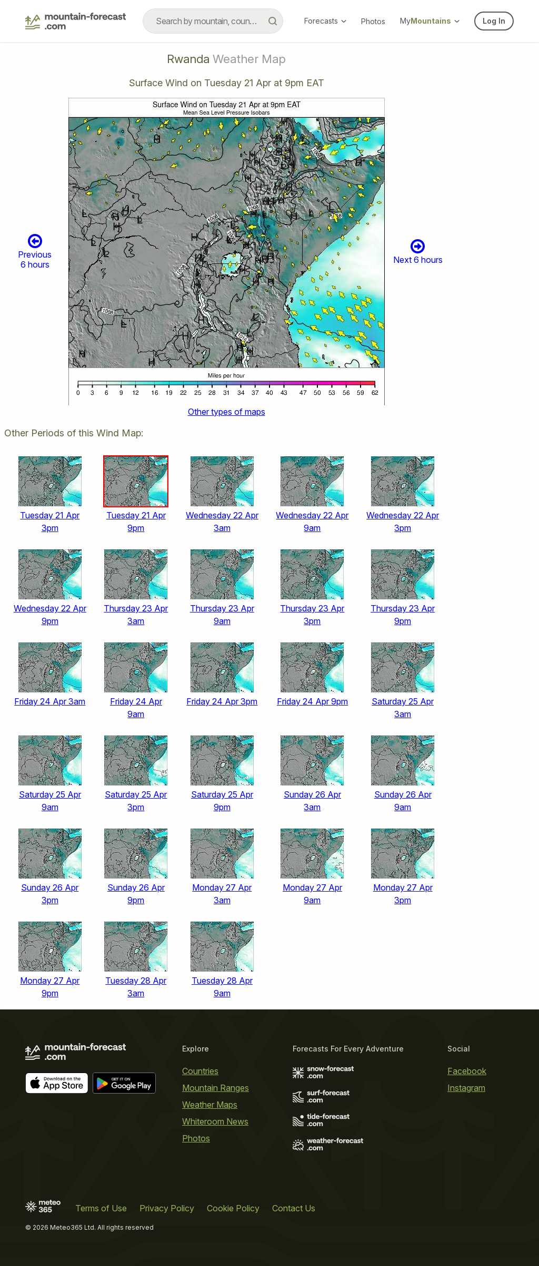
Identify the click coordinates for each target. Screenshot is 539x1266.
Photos (373, 21)
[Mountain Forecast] (75, 21)
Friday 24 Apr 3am (49, 701)
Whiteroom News (215, 1121)
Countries (200, 1071)
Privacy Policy (166, 1208)
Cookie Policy (233, 1208)
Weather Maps (209, 1104)
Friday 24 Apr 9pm (312, 701)
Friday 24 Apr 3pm (221, 701)
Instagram (466, 1088)
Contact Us (293, 1208)
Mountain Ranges (215, 1088)
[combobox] (213, 21)
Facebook (466, 1071)
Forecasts (325, 20)
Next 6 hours (418, 251)
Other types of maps (226, 411)
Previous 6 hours (35, 251)
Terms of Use (101, 1208)
